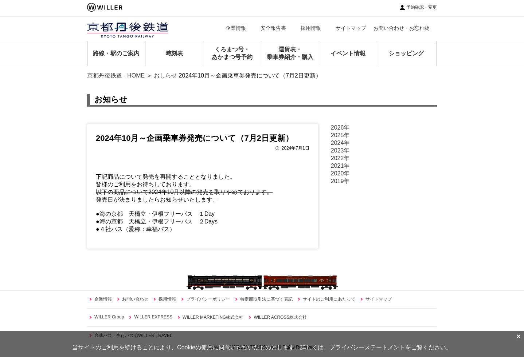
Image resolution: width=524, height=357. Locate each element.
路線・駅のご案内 (116, 53)
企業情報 (236, 28)
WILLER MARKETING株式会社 (213, 317)
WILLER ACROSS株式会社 (280, 317)
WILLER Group (109, 317)
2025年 (340, 135)
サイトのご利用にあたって (329, 299)
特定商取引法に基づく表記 (266, 299)
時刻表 (174, 53)
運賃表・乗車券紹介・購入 (290, 53)
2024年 (340, 143)
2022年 (340, 158)
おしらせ (165, 75)
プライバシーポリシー (208, 299)
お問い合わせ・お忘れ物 (402, 28)
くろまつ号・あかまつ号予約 (232, 53)
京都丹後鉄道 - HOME (116, 75)
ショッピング (406, 53)
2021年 (340, 166)
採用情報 (311, 28)
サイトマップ (351, 28)
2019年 (340, 181)
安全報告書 (273, 28)
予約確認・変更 (421, 7)
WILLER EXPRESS (153, 317)
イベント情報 (348, 53)
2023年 (340, 150)
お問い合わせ (135, 299)
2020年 (340, 173)
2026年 (340, 127)
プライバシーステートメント (367, 347)
